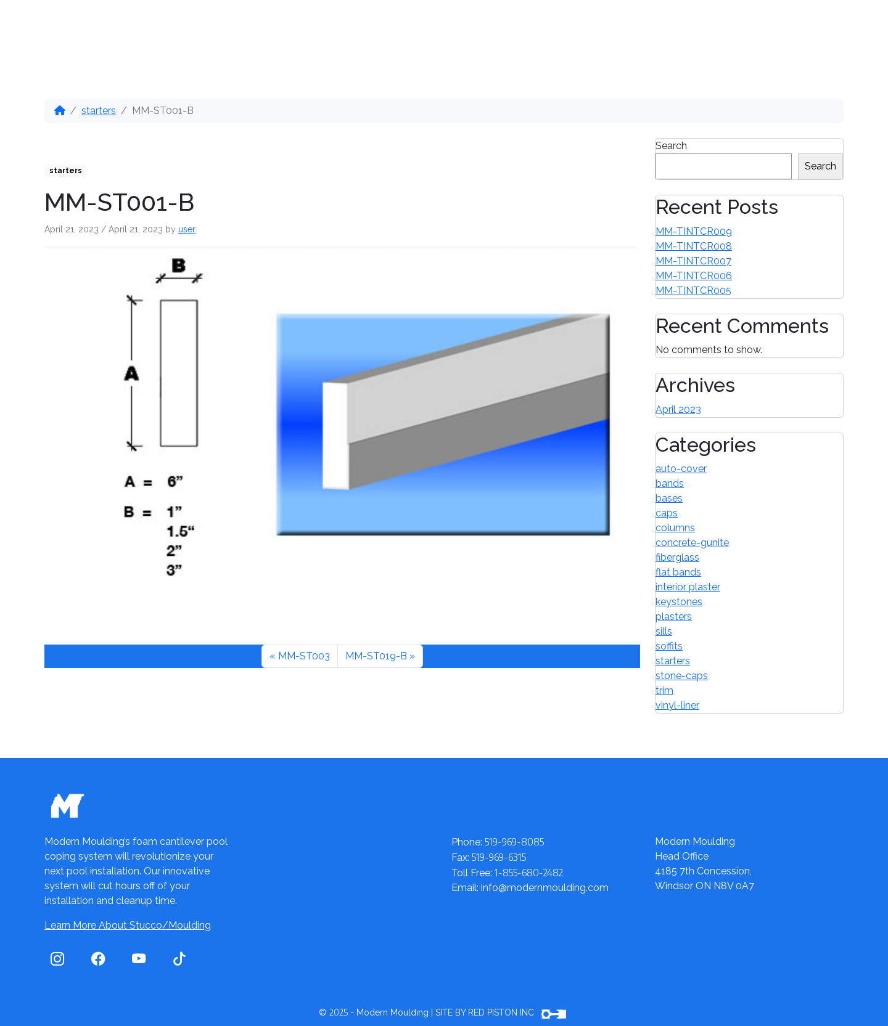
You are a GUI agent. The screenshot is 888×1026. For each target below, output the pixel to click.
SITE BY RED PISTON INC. (500, 1012)
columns (675, 528)
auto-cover (681, 468)
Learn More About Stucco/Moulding (127, 925)
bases (669, 498)
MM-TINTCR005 (693, 290)
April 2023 (678, 409)
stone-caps (682, 676)
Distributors (275, 26)
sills (664, 631)
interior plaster (688, 587)
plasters (674, 616)
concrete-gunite (692, 542)
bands (670, 483)
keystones (679, 602)
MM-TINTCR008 (694, 246)
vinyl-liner (677, 705)
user (186, 229)
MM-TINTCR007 (693, 261)
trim (664, 690)
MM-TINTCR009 (694, 231)
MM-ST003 (304, 656)
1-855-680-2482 (781, 28)
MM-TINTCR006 (694, 276)
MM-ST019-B (376, 656)
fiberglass (677, 557)
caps (667, 513)
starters (98, 110)
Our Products (157, 26)
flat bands (678, 572)
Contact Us (460, 26)
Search (671, 146)
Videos (370, 26)
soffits (669, 646)
